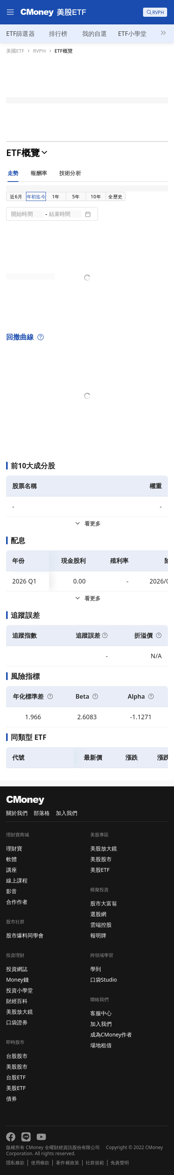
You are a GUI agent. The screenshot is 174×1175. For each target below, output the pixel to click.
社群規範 (95, 1163)
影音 (11, 891)
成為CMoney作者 (111, 1034)
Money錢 (17, 979)
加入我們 (66, 813)
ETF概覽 (64, 50)
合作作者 (17, 901)
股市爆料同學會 (25, 935)
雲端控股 (101, 924)
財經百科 (17, 1001)
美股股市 (17, 1066)
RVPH (39, 50)
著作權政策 (67, 1163)
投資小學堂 (19, 990)
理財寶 (14, 848)
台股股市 (17, 1055)
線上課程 (17, 880)
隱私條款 (15, 1163)
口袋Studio (103, 979)
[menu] (10, 12)
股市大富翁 (103, 903)
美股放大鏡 (19, 1011)
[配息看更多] (87, 598)
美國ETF (15, 50)
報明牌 (98, 935)
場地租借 (101, 1045)
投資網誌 (17, 968)
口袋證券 (17, 1022)
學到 (95, 968)
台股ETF (16, 1077)
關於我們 (17, 813)
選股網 (98, 914)
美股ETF (16, 1087)
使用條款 (40, 1163)
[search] (155, 12)
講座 (11, 869)
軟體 (11, 859)
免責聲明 (120, 1163)
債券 (11, 1098)
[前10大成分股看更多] (87, 523)
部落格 (42, 813)
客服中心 (101, 1013)
